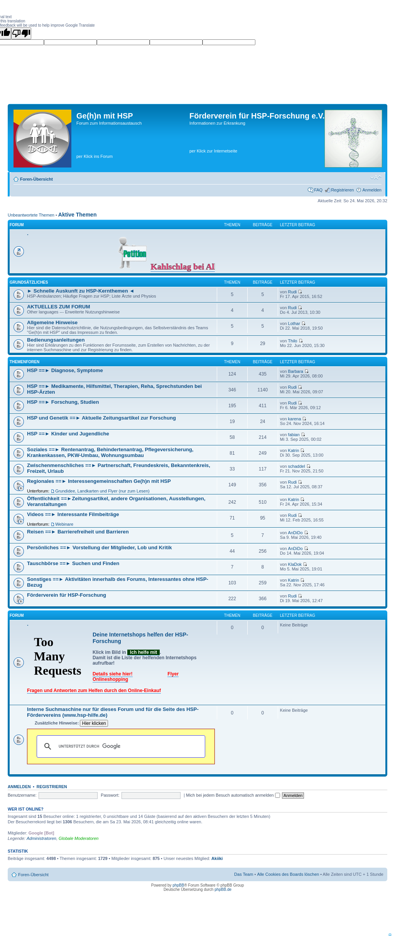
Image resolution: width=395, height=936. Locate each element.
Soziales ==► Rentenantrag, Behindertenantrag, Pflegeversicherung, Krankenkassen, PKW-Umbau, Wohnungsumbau (110, 452)
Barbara (295, 371)
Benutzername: (22, 795)
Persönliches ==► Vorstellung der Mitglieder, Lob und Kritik (99, 547)
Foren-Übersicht (36, 179)
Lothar (294, 323)
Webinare (64, 524)
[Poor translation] (21, 33)
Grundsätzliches (29, 282)
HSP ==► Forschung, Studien (63, 402)
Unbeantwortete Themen (31, 215)
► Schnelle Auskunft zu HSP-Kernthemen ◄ (80, 291)
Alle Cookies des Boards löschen (288, 874)
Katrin (293, 450)
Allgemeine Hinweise (52, 322)
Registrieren (342, 190)
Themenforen (24, 362)
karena (294, 418)
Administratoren (41, 838)
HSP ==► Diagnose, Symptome (65, 370)
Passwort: (110, 795)
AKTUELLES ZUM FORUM (58, 307)
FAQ (318, 190)
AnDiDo (295, 532)
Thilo (292, 341)
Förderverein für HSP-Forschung (66, 595)
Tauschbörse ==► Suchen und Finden (73, 563)
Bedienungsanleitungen (55, 340)
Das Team (243, 874)
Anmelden (371, 190)
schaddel (296, 466)
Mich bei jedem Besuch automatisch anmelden (233, 795)
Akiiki (217, 858)
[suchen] (120, 746)
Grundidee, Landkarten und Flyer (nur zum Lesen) (102, 491)
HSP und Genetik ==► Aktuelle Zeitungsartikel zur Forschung (101, 418)
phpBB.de (222, 889)
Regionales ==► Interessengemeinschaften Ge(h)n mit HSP (99, 481)
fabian (294, 434)
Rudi (292, 291)
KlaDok (295, 564)
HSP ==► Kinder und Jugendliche (68, 434)
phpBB (178, 885)
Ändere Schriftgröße (375, 177)
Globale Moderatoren (78, 838)
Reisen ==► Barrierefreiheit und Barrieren (78, 532)
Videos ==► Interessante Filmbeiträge (73, 514)
